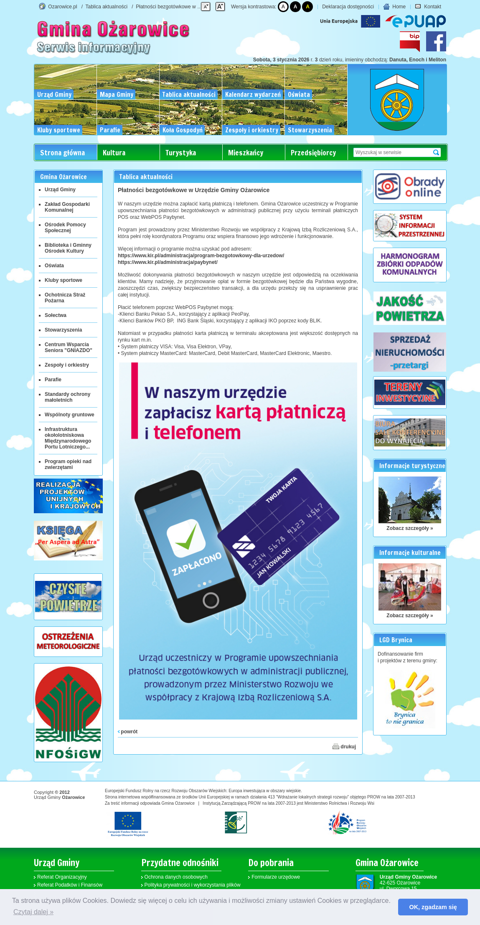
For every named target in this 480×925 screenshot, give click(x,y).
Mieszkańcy (245, 152)
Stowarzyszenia (63, 330)
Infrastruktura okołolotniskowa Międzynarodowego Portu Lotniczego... (68, 438)
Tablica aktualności (107, 7)
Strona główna (62, 152)
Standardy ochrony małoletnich (67, 397)
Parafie (53, 380)
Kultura (114, 152)
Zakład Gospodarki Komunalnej (67, 207)
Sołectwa (55, 315)
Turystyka (180, 152)
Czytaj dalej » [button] (33, 911)
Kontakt (428, 7)
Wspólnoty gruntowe (69, 415)
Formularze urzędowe (275, 877)
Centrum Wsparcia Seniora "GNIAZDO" (68, 347)
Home (394, 7)
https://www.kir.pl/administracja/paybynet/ (168, 262)
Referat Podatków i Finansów (69, 885)
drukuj (344, 746)
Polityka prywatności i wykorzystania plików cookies (193, 888)
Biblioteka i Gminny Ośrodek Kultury (68, 248)
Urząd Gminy (60, 190)
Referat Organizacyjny (62, 877)
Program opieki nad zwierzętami (68, 464)
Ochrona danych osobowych (176, 877)
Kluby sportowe (63, 280)
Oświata (54, 266)
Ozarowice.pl (62, 7)
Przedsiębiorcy (313, 152)
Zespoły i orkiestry (67, 365)
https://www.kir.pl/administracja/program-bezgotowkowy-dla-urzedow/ (201, 255)
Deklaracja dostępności (348, 7)
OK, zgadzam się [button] (433, 907)
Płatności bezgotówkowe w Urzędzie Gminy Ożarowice (197, 7)
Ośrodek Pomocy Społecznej (65, 227)
